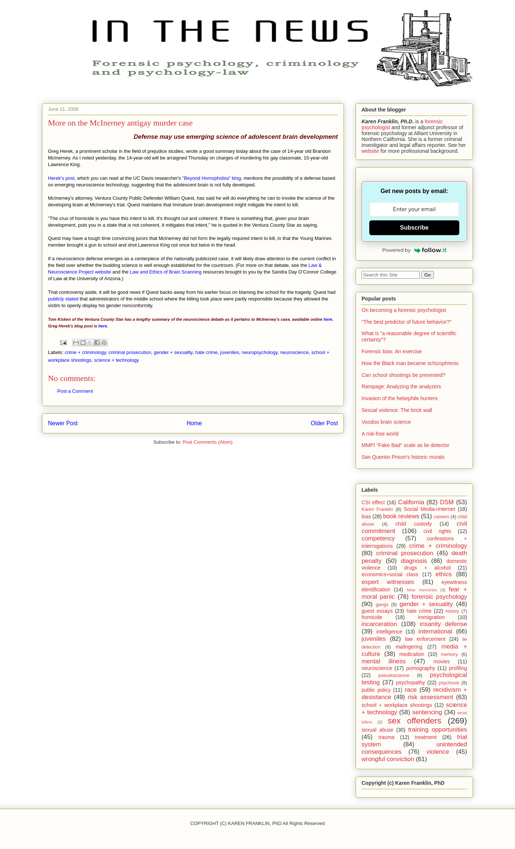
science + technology (116, 360)
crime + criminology (85, 352)
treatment (426, 737)
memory (449, 654)
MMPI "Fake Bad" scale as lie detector (405, 445)
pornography (420, 668)
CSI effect (373, 502)
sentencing (427, 712)
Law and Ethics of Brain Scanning (165, 272)
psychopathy (410, 682)
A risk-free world (380, 434)
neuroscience (294, 352)
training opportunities (437, 729)
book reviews (401, 516)
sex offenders (414, 720)
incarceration (379, 624)
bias (366, 516)
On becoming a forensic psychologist (404, 310)
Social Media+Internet (429, 509)
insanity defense (443, 624)
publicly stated (63, 299)
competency (378, 538)
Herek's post (61, 178)
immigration (431, 617)
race (411, 689)
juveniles (229, 352)
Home (194, 423)
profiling (458, 668)
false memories (422, 590)
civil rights (437, 531)
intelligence (389, 632)
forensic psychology (439, 596)
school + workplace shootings (397, 705)
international (435, 631)
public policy (376, 690)
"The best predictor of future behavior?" (406, 322)
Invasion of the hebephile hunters (400, 398)
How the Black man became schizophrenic (410, 363)
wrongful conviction (388, 759)
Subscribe (414, 227)
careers (441, 516)
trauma (387, 737)
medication (411, 654)
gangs (382, 604)
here (328, 319)
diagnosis (414, 560)
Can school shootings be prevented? (403, 375)
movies (441, 661)
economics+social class (390, 574)
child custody (413, 524)
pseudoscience (393, 675)
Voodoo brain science (386, 422)
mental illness (384, 661)
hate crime (206, 352)
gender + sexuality (173, 352)
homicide (372, 617)
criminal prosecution (129, 352)
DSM (447, 502)
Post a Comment (75, 391)
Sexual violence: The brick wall (397, 410)
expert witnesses (388, 581)
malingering (408, 647)
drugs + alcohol (427, 568)
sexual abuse (377, 730)
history (452, 611)
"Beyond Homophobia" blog (211, 178)
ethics (444, 574)
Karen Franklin (377, 509)
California (411, 502)
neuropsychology (259, 352)
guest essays (377, 611)
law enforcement (425, 639)
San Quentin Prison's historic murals (403, 457)
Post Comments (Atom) (207, 442)
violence (437, 751)
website (370, 151)
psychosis (449, 682)
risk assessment (430, 697)
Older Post (324, 423)
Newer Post (63, 423)
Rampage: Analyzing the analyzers (401, 386)
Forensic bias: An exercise (392, 351)
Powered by (414, 250)
